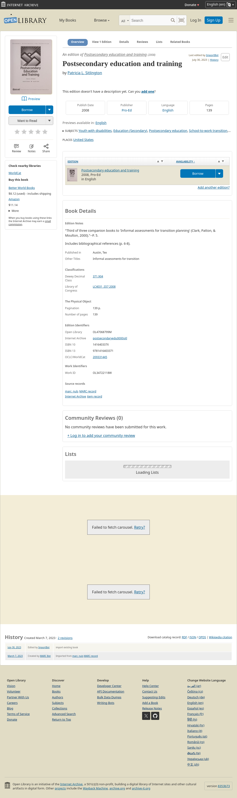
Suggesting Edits (153, 697)
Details (124, 42)
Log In (195, 20)
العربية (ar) (194, 686)
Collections (59, 708)
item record (94, 396)
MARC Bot (45, 656)
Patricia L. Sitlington (85, 72)
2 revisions (65, 638)
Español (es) (195, 708)
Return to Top (61, 719)
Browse (97, 20)
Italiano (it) (194, 731)
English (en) (195, 703)
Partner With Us (18, 697)
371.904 (98, 276)
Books (56, 691)
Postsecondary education (168, 130)
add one (147, 91)
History (214, 59)
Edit (225, 57)
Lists (159, 42)
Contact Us (149, 691)
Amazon (14, 199)
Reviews (142, 42)
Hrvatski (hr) (195, 725)
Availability (185, 161)
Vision (11, 686)
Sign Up (213, 20)
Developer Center (109, 686)
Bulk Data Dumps (109, 697)
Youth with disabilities (95, 130)
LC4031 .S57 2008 (104, 287)
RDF (184, 637)
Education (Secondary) (130, 130)
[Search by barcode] (181, 20)
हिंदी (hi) (192, 719)
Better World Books (22, 188)
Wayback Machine (95, 788)
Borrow (27, 110)
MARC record (87, 391)
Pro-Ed (127, 110)
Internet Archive (75, 396)
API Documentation (110, 691)
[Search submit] (173, 20)
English (168, 110)
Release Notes (152, 708)
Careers (12, 703)
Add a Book (150, 703)
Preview (34, 99)
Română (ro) (195, 742)
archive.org (117, 788)
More (15, 211)
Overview (77, 42)
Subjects (58, 703)
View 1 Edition (102, 42)
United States (83, 139)
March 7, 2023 (15, 656)
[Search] (149, 20)
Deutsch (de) (196, 697)
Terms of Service (18, 714)
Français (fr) (195, 714)
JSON (193, 637)
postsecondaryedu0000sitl (110, 338)
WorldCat (15, 173)
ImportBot (212, 55)
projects (60, 788)
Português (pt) (197, 736)
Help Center (150, 686)
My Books (67, 20)
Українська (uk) (198, 759)
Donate (192, 5)
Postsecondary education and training (115, 54)
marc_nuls (71, 391)
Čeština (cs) (195, 691)
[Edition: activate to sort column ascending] (119, 161)
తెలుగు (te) (193, 753)
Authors (57, 697)
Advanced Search (64, 714)
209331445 (100, 357)
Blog (10, 708)
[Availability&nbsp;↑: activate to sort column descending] (201, 161)
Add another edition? (214, 187)
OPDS (202, 637)
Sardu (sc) (194, 747)
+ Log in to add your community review (101, 435)
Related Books (180, 42)
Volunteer (14, 691)
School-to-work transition (208, 130)
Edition (73, 161)
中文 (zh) (193, 764)
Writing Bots (105, 703)
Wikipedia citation (220, 637)
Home (56, 686)
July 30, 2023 (14, 647)
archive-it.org (141, 788)
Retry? (139, 527)
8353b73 (224, 786)
